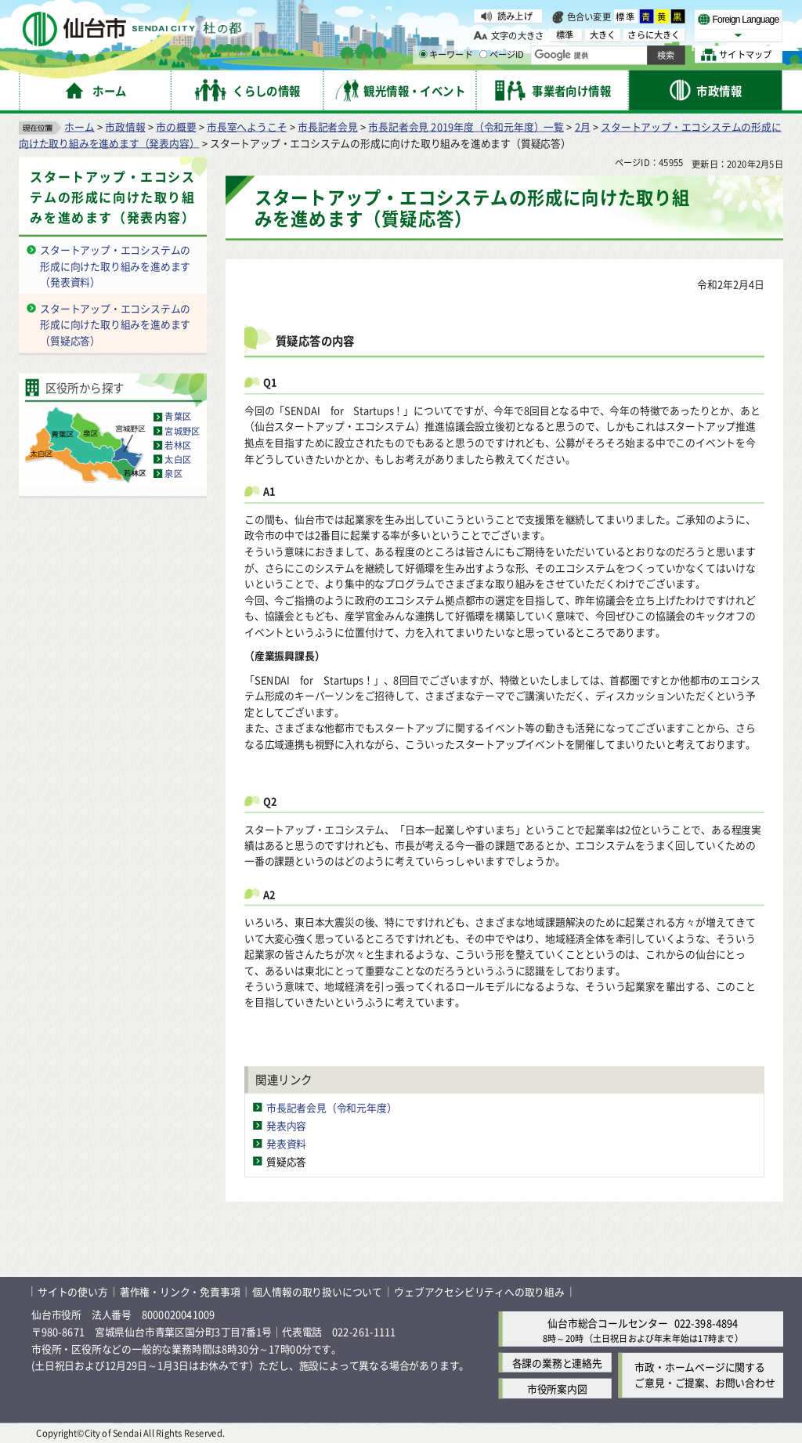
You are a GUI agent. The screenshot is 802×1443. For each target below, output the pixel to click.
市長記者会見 (328, 125)
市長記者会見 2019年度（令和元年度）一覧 (466, 125)
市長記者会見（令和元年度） (331, 1106)
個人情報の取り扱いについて (317, 1291)
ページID (502, 55)
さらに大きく (653, 35)
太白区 (177, 459)
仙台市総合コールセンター (607, 1322)
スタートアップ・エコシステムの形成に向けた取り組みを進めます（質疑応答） (115, 323)
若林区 (177, 445)
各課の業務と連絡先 (557, 1361)
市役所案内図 (557, 1387)
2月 (583, 125)
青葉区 (177, 416)
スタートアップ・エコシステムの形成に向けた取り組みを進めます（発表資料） (115, 265)
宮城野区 (182, 431)
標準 (626, 16)
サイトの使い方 (73, 1291)
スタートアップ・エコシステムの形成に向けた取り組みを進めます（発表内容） (112, 197)
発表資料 (286, 1142)
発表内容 (286, 1124)
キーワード (446, 55)
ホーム (79, 125)
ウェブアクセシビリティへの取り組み (479, 1291)
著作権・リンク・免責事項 (180, 1291)
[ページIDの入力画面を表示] (483, 54)
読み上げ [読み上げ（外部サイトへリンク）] (515, 15)
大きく (603, 35)
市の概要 (176, 125)
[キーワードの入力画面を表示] (423, 54)
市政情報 (125, 125)
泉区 (173, 473)
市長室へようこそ (247, 125)
